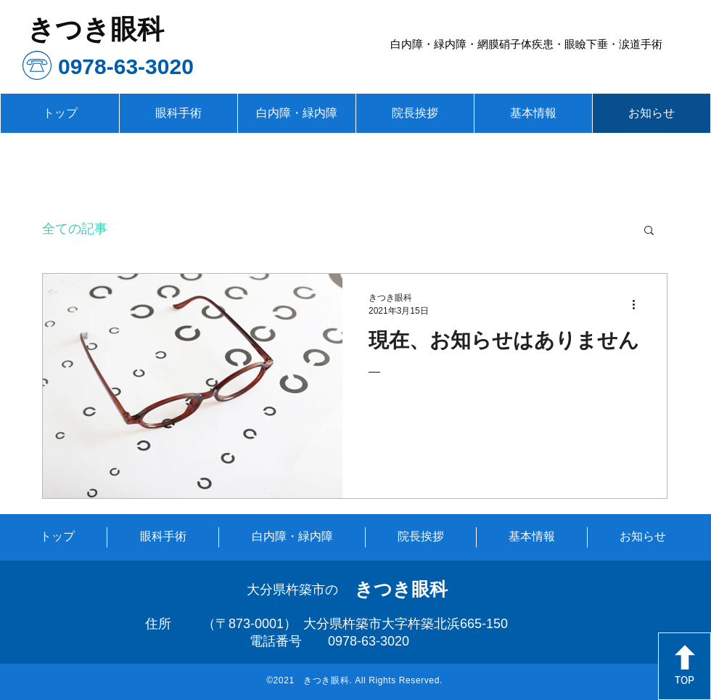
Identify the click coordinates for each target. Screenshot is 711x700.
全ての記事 (74, 228)
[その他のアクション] (638, 304)
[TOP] (684, 666)
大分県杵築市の (292, 589)
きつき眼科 (401, 589)
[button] (649, 231)
